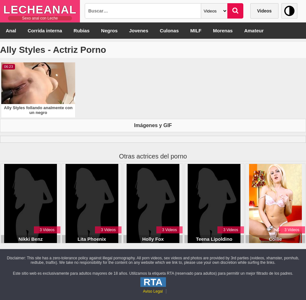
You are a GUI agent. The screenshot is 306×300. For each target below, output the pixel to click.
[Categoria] (214, 11)
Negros (109, 30)
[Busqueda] (143, 11)
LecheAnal (39, 9)
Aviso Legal (153, 291)
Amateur (254, 30)
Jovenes (138, 30)
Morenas (223, 30)
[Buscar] (235, 11)
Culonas (169, 30)
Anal (11, 30)
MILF (195, 30)
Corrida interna (45, 30)
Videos (264, 10)
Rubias (82, 30)
